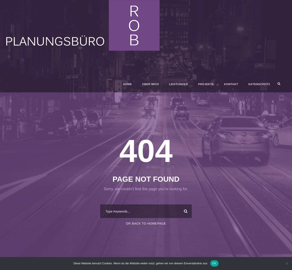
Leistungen (178, 84)
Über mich (150, 84)
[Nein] (287, 263)
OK (214, 263)
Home (127, 84)
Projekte (206, 84)
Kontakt (231, 84)
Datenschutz (259, 84)
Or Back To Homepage (146, 223)
